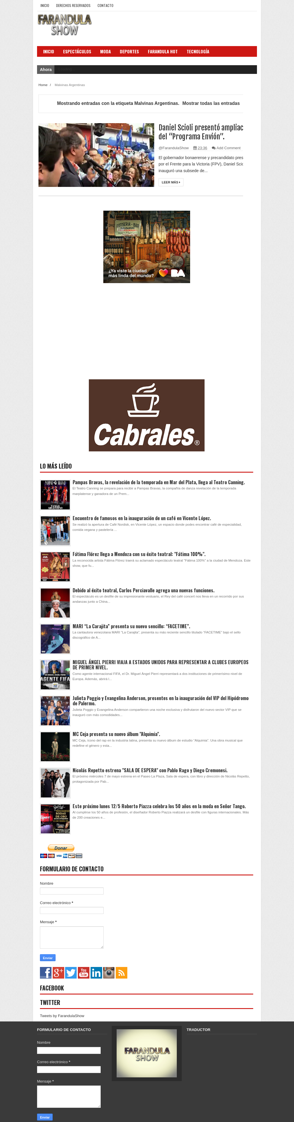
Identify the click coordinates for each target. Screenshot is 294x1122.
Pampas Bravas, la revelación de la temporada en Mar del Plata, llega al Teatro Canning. (159, 482)
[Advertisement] (83, 337)
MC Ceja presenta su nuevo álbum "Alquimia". (116, 734)
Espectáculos (77, 51)
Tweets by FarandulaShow (62, 1016)
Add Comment (228, 148)
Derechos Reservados (73, 5)
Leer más (171, 182)
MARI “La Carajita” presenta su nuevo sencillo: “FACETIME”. (131, 626)
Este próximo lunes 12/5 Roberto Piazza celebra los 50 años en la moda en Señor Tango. (159, 806)
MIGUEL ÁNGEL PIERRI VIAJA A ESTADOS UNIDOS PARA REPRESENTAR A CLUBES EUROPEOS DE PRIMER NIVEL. (161, 665)
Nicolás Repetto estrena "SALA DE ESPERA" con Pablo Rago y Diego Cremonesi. (150, 770)
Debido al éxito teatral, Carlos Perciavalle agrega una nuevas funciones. (143, 590)
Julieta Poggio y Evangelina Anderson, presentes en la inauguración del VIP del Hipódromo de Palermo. (161, 701)
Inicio (45, 5)
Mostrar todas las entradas (211, 103)
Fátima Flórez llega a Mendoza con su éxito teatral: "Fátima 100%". (139, 554)
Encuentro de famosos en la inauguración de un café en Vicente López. (142, 518)
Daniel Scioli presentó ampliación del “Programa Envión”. (206, 132)
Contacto (105, 5)
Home (43, 85)
